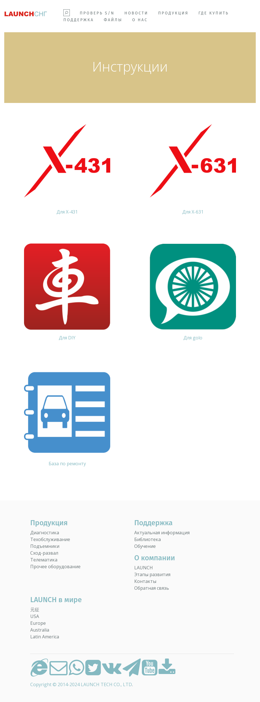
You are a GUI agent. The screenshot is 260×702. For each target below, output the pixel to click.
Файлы (113, 20)
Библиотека (147, 539)
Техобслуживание (50, 539)
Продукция (173, 13)
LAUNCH (143, 568)
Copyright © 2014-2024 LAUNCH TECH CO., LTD (81, 684)
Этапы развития (152, 574)
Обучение (145, 546)
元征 (34, 609)
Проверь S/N (97, 13)
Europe (38, 623)
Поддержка (78, 20)
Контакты (145, 581)
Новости (136, 13)
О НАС (140, 20)
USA (34, 616)
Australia (39, 630)
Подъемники (44, 546)
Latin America (44, 637)
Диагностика (44, 532)
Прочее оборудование (55, 566)
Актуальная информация (162, 532)
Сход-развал (44, 553)
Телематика (43, 560)
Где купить (213, 13)
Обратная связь (151, 588)
